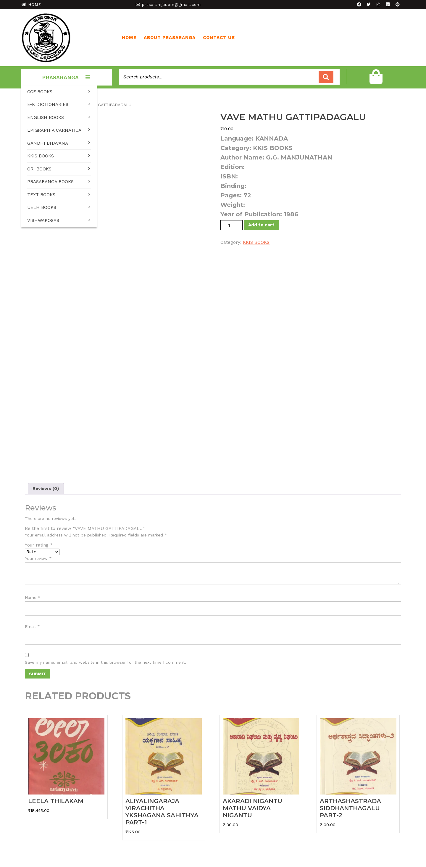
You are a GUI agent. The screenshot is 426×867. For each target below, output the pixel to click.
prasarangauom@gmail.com (171, 4)
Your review (38, 558)
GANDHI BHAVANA (47, 143)
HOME (34, 4)
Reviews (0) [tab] (46, 488)
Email (32, 626)
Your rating (39, 545)
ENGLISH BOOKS (45, 117)
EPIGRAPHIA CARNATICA (54, 130)
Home (129, 37)
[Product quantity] (231, 225)
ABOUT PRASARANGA (170, 37)
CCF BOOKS (39, 91)
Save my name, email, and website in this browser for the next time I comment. (105, 662)
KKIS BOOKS (40, 156)
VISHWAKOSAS (43, 220)
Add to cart (261, 225)
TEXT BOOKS (41, 194)
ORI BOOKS (39, 169)
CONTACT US (219, 37)
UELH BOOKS (41, 207)
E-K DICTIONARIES (47, 104)
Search (326, 77)
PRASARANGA (66, 77)
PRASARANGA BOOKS (50, 181)
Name (33, 597)
